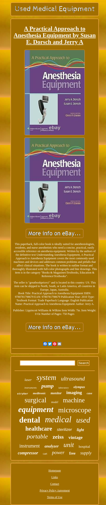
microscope (74, 410)
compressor (28, 453)
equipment (35, 409)
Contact (54, 484)
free (72, 453)
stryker (22, 393)
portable (37, 436)
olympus (79, 387)
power (58, 452)
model (54, 402)
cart (45, 453)
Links (54, 477)
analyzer (51, 446)
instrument (29, 445)
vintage (76, 437)
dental (29, 420)
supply (85, 453)
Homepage (54, 470)
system (46, 377)
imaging (74, 392)
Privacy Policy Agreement (55, 490)
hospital (84, 446)
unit (69, 444)
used (83, 420)
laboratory (63, 387)
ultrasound (73, 379)
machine (74, 400)
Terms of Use (54, 497)
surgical (35, 400)
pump (47, 386)
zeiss (58, 437)
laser (28, 380)
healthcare (38, 428)
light (80, 430)
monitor (56, 393)
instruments (30, 387)
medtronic (39, 393)
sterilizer (64, 429)
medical (58, 419)
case (89, 393)
